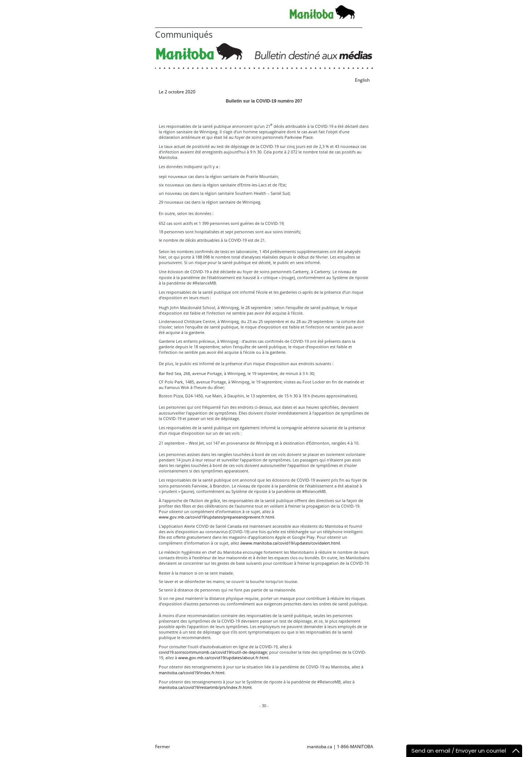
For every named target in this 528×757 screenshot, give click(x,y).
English (362, 80)
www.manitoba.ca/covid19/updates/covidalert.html (291, 543)
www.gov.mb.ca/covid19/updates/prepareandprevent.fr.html (216, 517)
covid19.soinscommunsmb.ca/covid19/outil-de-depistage (213, 652)
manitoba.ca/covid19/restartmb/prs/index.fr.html (205, 687)
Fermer (162, 746)
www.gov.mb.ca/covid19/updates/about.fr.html (223, 657)
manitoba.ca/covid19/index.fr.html (191, 672)
